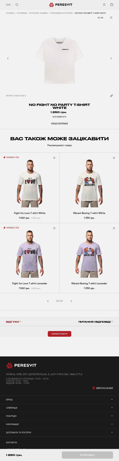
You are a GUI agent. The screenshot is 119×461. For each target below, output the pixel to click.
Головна (10, 13)
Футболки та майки (38, 13)
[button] (11, 58)
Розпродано (87, 455)
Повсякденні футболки (61, 13)
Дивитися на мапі (104, 388)
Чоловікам (22, 13)
